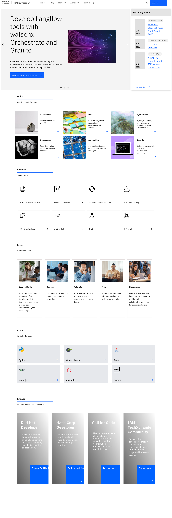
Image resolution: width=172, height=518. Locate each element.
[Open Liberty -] (86, 354)
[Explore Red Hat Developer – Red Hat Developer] (39, 474)
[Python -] (38, 354)
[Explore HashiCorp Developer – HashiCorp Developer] (75, 474)
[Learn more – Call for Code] (110, 474)
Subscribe (156, 3)
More (62, 3)
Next (127, 44)
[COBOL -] (133, 374)
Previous (3, 44)
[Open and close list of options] (169, 3)
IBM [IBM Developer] (21, 3)
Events (74, 3)
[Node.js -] (38, 374)
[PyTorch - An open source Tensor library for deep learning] (86, 374)
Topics (42, 3)
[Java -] (133, 354)
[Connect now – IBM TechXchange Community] (146, 474)
